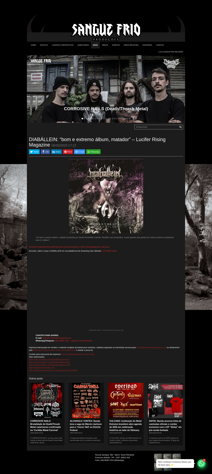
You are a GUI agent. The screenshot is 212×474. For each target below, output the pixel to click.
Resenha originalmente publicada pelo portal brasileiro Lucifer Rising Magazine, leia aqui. (69, 247)
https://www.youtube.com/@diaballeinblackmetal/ (49, 365)
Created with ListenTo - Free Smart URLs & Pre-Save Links (106, 330)
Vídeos (105, 45)
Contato (160, 45)
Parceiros (147, 45)
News (95, 45)
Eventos (116, 45)
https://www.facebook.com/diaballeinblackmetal (49, 360)
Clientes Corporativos (62, 45)
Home (33, 45)
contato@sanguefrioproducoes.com (151, 347)
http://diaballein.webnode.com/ (41, 368)
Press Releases (131, 45)
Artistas (44, 45)
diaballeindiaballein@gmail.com (57, 338)
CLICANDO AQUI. (109, 251)
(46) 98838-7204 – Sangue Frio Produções (73, 341)
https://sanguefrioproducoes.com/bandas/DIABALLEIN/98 (53, 370)
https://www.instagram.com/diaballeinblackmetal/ (49, 362)
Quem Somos (83, 45)
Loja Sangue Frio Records (170, 52)
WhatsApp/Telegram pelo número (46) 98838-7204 (54, 350)
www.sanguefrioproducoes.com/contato (77, 354)
